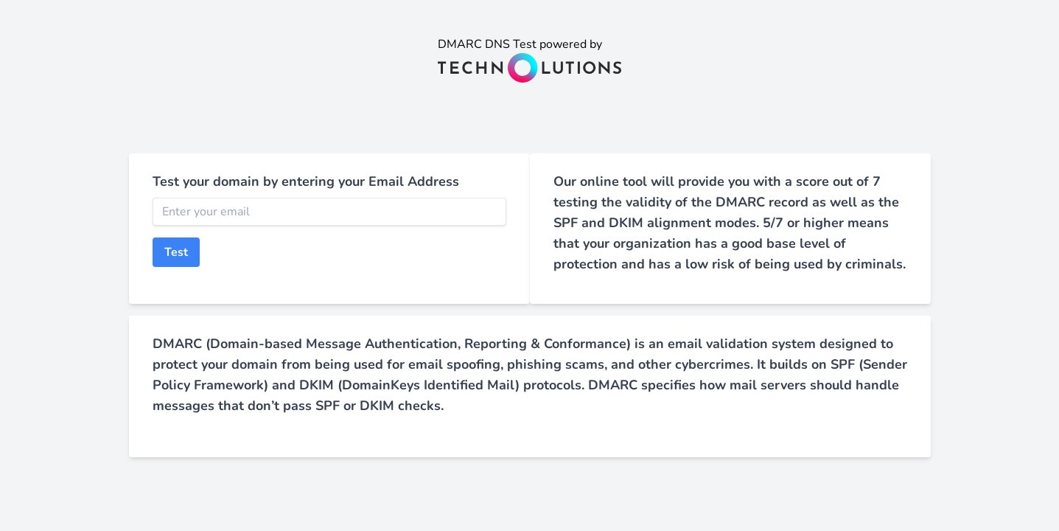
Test (176, 252)
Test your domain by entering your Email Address (306, 181)
